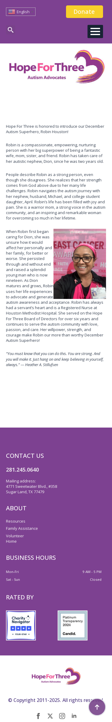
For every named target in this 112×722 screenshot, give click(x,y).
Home (11, 541)
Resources (15, 521)
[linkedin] (74, 716)
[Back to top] (97, 707)
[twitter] (50, 716)
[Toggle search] (10, 29)
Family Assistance (22, 528)
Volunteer (15, 536)
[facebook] (38, 716)
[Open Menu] (95, 31)
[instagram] (62, 716)
